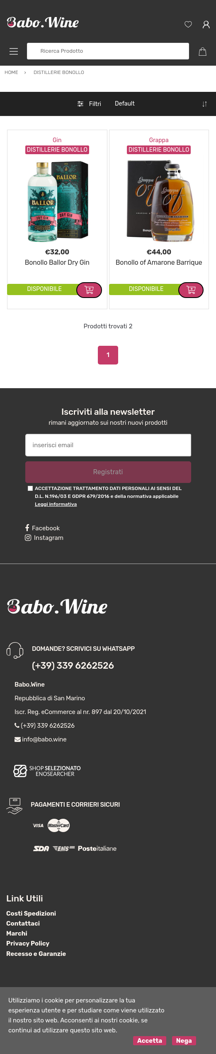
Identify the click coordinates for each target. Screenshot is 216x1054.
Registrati (108, 472)
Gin (57, 140)
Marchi (16, 933)
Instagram (44, 538)
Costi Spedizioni (31, 913)
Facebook (42, 528)
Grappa (159, 140)
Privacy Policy (27, 943)
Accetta (149, 1040)
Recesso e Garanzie (36, 954)
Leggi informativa (56, 504)
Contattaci (23, 923)
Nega (184, 1040)
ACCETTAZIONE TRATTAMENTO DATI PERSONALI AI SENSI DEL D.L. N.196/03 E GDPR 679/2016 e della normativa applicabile (108, 496)
